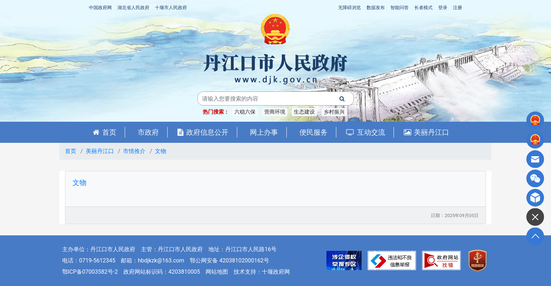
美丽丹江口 (426, 132)
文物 (160, 151)
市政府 (148, 132)
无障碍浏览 (349, 7)
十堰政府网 (276, 271)
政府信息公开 (202, 132)
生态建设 (304, 112)
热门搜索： (216, 112)
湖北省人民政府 (133, 7)
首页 (104, 132)
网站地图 (217, 271)
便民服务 (313, 132)
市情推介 (134, 151)
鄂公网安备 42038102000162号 (229, 260)
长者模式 (423, 7)
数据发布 (376, 7)
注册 (457, 7)
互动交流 (365, 132)
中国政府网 (100, 7)
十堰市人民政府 (171, 7)
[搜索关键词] (264, 98)
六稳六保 (244, 112)
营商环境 (274, 112)
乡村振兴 (334, 112)
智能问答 (399, 7)
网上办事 (264, 132)
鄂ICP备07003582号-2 (90, 271)
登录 (442, 7)
